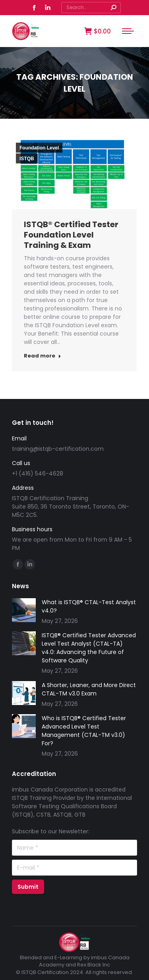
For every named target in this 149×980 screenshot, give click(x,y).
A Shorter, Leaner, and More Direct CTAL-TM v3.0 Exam (89, 689)
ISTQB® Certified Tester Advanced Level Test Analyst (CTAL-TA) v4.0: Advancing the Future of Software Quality (89, 647)
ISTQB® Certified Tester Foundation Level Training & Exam (71, 235)
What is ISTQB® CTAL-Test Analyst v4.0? (89, 606)
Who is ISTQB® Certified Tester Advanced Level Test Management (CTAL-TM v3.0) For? (84, 730)
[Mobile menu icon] (128, 31)
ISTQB (26, 158)
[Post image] (24, 610)
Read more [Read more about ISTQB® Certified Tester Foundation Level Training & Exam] (42, 355)
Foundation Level (39, 148)
